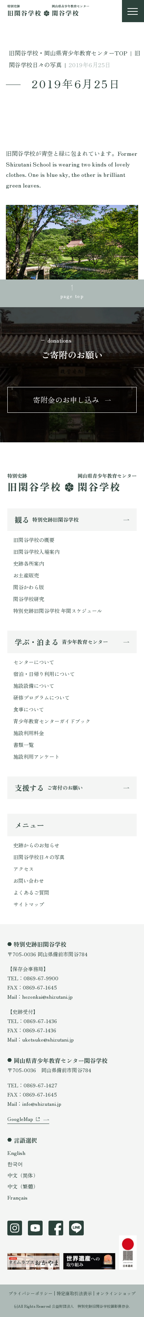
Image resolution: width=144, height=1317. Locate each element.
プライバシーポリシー (30, 1293)
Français (17, 1197)
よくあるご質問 (31, 892)
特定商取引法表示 (74, 1293)
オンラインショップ (116, 1293)
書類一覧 (23, 744)
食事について (28, 709)
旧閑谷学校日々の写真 (39, 857)
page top (72, 295)
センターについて (33, 662)
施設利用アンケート (36, 756)
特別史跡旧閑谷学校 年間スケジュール (57, 610)
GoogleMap (20, 1118)
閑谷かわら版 (28, 587)
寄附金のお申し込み (66, 399)
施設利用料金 (28, 733)
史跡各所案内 (28, 563)
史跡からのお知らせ (36, 845)
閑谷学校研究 (28, 599)
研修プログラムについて (41, 697)
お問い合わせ (28, 880)
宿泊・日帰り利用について (44, 674)
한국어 (15, 1163)
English (16, 1152)
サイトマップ (28, 904)
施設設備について (33, 685)
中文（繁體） (22, 1186)
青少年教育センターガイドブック (51, 721)
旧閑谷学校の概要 (33, 539)
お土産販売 (26, 575)
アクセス (23, 868)
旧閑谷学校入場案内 (36, 551)
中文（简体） (22, 1175)
